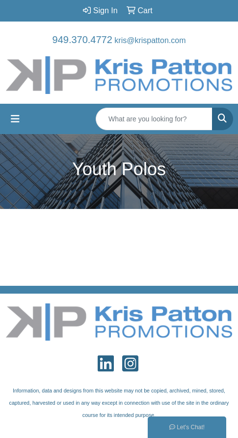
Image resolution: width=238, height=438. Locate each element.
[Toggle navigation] (15, 119)
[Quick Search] (154, 119)
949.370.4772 (82, 39)
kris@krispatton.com (149, 40)
